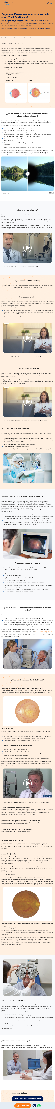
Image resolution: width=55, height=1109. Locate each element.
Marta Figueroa (19, 357)
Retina (6, 37)
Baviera (3, 37)
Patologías (11, 37)
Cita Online (23, 1106)
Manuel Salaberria (19, 802)
